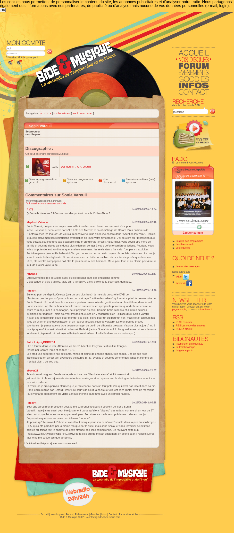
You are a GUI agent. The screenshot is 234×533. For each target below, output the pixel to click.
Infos (104, 514)
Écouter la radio (193, 232)
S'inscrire (11, 57)
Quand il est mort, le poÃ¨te (191, 169)
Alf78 (30, 209)
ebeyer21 (32, 370)
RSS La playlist (184, 329)
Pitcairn (31, 290)
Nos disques (57, 514)
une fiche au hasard (82, 113)
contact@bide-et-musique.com (103, 517)
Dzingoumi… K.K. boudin (76, 166)
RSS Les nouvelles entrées (190, 325)
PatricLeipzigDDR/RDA (41, 342)
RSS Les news (184, 322)
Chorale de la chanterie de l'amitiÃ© (190, 177)
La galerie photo (184, 350)
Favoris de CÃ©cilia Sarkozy (192, 221)
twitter (182, 276)
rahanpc (32, 273)
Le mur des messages (188, 266)
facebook (184, 283)
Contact (113, 514)
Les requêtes (183, 248)
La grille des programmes (189, 241)
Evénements (81, 514)
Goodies (94, 514)
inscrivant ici (206, 309)
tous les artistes (61, 113)
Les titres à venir (185, 244)
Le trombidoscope (185, 347)
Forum (69, 514)
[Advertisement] (110, 26)
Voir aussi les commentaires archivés (46, 203)
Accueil (45, 514)
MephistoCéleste (37, 222)
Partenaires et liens (129, 514)
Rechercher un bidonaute (189, 343)
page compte (179, 309)
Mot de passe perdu (28, 57)
